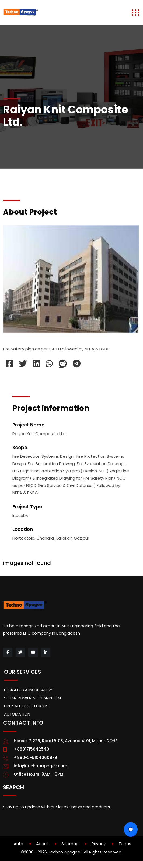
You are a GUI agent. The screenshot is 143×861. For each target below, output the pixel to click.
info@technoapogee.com (40, 766)
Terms (124, 843)
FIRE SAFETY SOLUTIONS (26, 706)
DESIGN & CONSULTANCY (28, 690)
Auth (18, 843)
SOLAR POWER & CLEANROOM (32, 698)
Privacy (99, 843)
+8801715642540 (31, 749)
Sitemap (70, 843)
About (42, 843)
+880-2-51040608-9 (35, 757)
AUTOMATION (17, 714)
